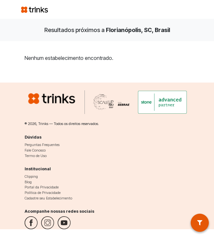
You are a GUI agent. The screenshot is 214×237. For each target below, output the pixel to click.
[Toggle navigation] (185, 9)
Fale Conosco (35, 150)
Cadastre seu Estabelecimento (48, 198)
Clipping (31, 176)
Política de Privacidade (43, 192)
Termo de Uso (36, 155)
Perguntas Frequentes (42, 144)
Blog (28, 182)
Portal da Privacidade (42, 187)
